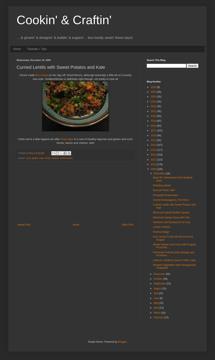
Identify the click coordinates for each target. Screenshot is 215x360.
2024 (154, 96)
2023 (154, 101)
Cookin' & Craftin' (64, 20)
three (64, 139)
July (156, 293)
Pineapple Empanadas (165, 195)
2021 (154, 111)
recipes (55, 158)
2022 (154, 106)
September (160, 283)
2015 (154, 140)
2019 (154, 120)
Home (17, 49)
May (156, 303)
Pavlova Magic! (161, 231)
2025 (154, 91)
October (158, 278)
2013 (154, 150)
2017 (154, 130)
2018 (154, 125)
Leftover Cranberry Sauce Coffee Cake (174, 260)
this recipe (42, 75)
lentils (47, 158)
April (156, 307)
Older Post (127, 224)
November (160, 274)
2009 (154, 169)
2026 (154, 87)
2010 (154, 164)
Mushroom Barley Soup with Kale (171, 217)
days (71, 139)
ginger (35, 158)
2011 (154, 159)
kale (41, 158)
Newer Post (24, 224)
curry (28, 158)
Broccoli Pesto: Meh (164, 190)
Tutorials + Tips (37, 49)
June (157, 298)
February (159, 317)
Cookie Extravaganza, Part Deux (171, 199)
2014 (154, 145)
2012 (154, 154)
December (160, 173)
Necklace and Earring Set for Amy (171, 222)
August (158, 288)
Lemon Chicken (161, 227)
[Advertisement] (75, 192)
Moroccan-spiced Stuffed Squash (171, 212)
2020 (154, 116)
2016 (154, 135)
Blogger (122, 341)
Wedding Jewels (162, 185)
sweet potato (66, 158)
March (157, 312)
